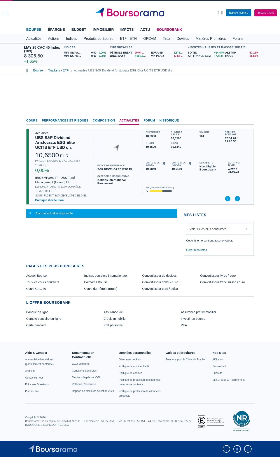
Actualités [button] (33, 38)
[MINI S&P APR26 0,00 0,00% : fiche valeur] (86, 52)
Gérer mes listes (196, 250)
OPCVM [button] (149, 38)
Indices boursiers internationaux (106, 275)
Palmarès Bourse (96, 282)
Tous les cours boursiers (42, 282)
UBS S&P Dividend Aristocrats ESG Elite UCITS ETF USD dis (55, 143)
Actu (145, 29)
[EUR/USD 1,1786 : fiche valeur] (168, 52)
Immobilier (103, 29)
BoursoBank (169, 29)
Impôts (127, 29)
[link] (30, 370)
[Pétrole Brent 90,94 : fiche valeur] (129, 52)
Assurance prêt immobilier (198, 312)
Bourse (33, 29)
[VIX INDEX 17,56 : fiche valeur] (168, 56)
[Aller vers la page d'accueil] (140, 13)
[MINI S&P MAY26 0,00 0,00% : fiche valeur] (86, 56)
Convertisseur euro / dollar (160, 288)
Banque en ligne (37, 312)
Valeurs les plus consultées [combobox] (208, 229)
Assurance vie (113, 312)
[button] (5, 13)
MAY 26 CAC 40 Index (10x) (42, 49)
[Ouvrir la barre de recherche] (218, 13)
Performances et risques (65, 120)
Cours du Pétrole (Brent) (100, 288)
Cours (32, 120)
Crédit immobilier (114, 318)
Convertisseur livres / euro (218, 275)
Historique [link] (169, 120)
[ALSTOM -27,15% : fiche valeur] (240, 52)
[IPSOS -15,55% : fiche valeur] (240, 56)
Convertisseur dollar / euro (160, 282)
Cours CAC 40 (36, 288)
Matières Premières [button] (211, 38)
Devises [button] (183, 38)
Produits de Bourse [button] (99, 38)
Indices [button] (71, 38)
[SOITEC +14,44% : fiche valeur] (205, 52)
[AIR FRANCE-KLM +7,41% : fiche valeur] (205, 56)
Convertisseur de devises (159, 275)
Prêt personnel (113, 325)
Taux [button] (166, 38)
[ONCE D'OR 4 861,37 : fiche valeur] (129, 56)
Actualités (129, 120)
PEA (184, 325)
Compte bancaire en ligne (43, 318)
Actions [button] (53, 38)
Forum (238, 38)
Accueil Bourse (36, 275)
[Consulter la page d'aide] (222, 13)
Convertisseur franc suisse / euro (222, 282)
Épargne (56, 29)
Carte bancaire (36, 325)
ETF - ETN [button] (128, 38)
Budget (78, 29)
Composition (104, 120)
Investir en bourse (193, 318)
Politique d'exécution (49, 200)
